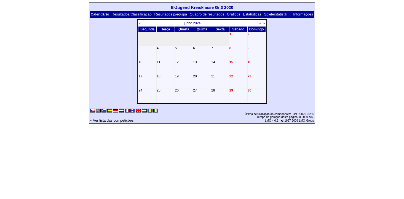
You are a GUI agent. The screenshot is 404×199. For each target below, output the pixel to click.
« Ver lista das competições (111, 120)
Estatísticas (252, 14)
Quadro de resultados (207, 14)
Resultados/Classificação (132, 14)
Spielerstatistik (275, 14)
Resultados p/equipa (170, 14)
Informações (303, 14)
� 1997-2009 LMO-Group (297, 120)
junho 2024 (192, 23)
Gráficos (233, 14)
